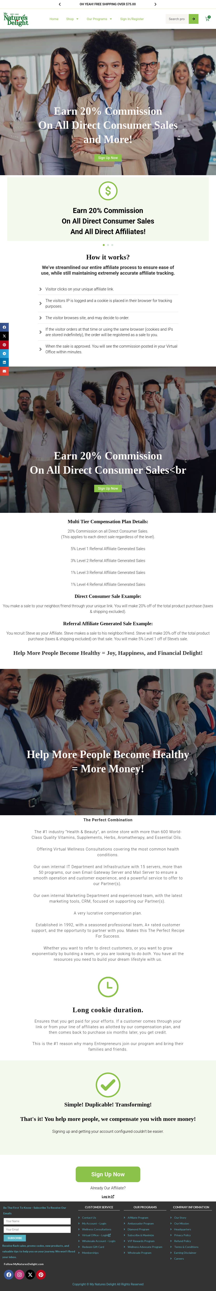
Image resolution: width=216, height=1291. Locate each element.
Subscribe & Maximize (141, 1235)
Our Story (180, 1217)
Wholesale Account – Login (98, 1241)
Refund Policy (182, 1241)
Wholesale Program (139, 1252)
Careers (179, 1258)
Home (54, 19)
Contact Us (89, 1217)
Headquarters (182, 1229)
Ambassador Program (141, 1223)
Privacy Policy (182, 1235)
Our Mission (181, 1223)
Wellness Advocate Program (145, 1246)
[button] (60, 4)
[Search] (193, 19)
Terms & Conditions (186, 1246)
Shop (72, 18)
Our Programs (99, 18)
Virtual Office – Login (96, 1235)
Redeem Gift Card (93, 1246)
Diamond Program (138, 1229)
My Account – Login (94, 1223)
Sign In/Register (132, 19)
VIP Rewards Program (141, 1241)
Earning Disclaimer (185, 1252)
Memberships (90, 1252)
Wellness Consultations (96, 1229)
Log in (108, 1197)
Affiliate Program (138, 1217)
